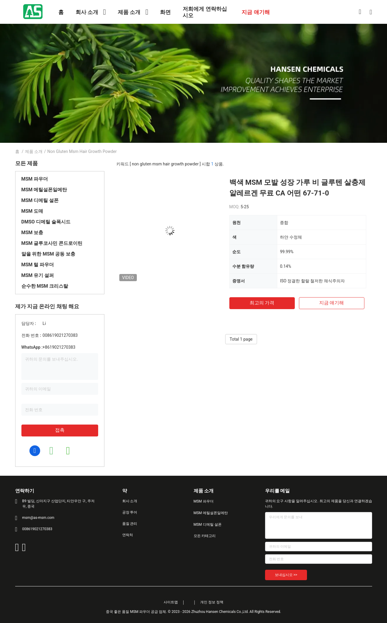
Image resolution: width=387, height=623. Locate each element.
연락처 (127, 535)
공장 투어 (129, 512)
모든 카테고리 (205, 536)
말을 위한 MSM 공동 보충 (48, 254)
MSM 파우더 (34, 179)
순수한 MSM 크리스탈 (44, 286)
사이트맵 (171, 602)
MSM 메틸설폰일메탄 (44, 189)
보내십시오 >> (286, 575)
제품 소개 (34, 151)
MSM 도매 (32, 211)
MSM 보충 (32, 232)
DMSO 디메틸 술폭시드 (45, 222)
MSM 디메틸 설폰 (40, 200)
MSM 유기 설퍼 (37, 275)
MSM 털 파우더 (37, 264)
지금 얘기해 (331, 303)
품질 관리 (129, 524)
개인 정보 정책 (211, 602)
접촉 (60, 430)
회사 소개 (129, 501)
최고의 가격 (262, 303)
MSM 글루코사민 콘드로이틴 (52, 243)
